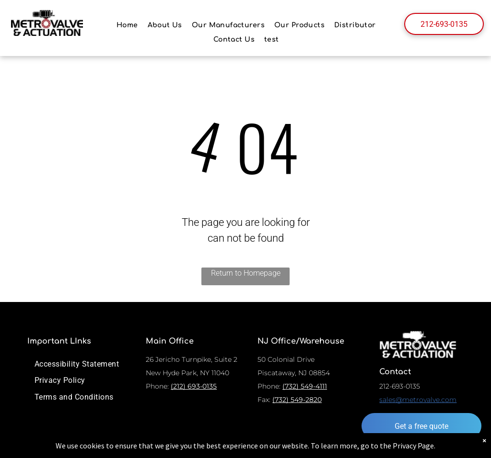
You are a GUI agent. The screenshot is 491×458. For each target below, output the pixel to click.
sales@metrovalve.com (417, 399)
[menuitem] (127, 25)
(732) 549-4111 (304, 386)
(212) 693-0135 (194, 386)
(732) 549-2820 (297, 399)
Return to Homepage (246, 273)
